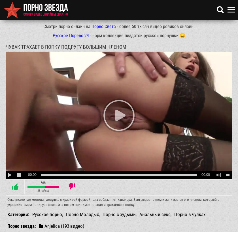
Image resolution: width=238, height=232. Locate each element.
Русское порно (47, 214)
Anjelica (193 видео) (61, 225)
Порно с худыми (119, 214)
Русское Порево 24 (71, 35)
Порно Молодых (82, 214)
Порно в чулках (189, 214)
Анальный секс (155, 214)
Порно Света (104, 26)
